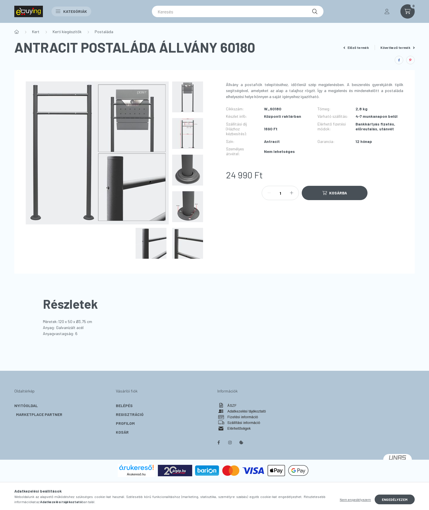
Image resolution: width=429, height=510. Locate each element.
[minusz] (269, 193)
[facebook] (399, 60)
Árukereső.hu (136, 474)
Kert (35, 31)
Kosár (122, 432)
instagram (230, 442)
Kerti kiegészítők (67, 31)
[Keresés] (237, 11)
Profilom (125, 423)
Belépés (124, 405)
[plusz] (291, 193)
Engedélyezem (395, 499)
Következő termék (397, 47)
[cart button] (407, 11)
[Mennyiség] (280, 193)
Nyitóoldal (26, 405)
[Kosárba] (335, 193)
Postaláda (104, 31)
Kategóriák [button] (71, 11)
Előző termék (356, 47)
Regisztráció (130, 414)
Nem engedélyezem (355, 499)
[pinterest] (410, 60)
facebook (218, 442)
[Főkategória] (16, 32)
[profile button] (387, 11)
